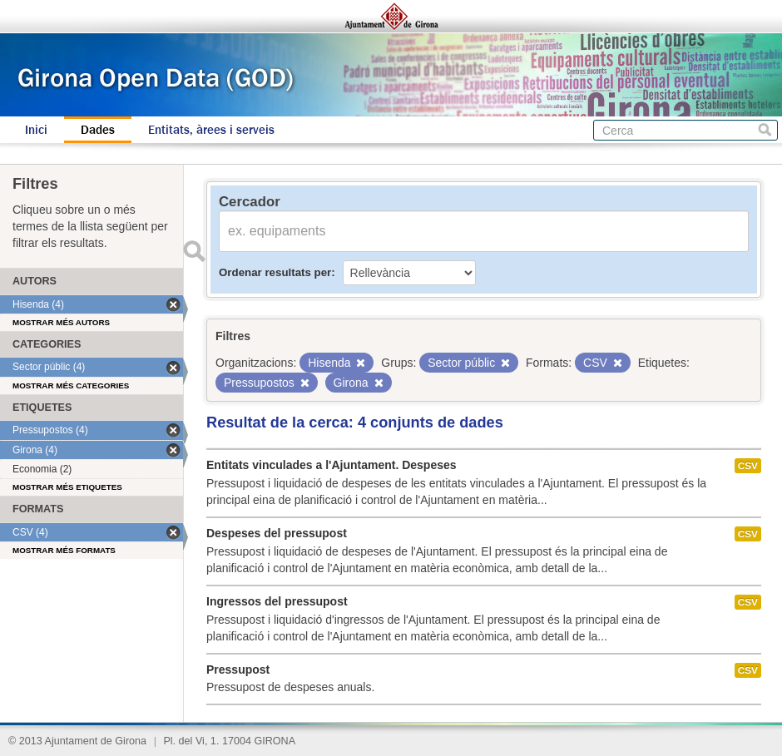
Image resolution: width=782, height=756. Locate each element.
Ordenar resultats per (275, 272)
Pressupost (238, 669)
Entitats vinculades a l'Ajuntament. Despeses (331, 465)
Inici (36, 129)
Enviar (193, 251)
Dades (98, 129)
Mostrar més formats (64, 550)
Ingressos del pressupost (277, 601)
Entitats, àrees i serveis (211, 129)
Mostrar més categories (70, 385)
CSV (748, 466)
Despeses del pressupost (276, 533)
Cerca (765, 130)
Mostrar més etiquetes (67, 487)
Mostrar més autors (61, 322)
